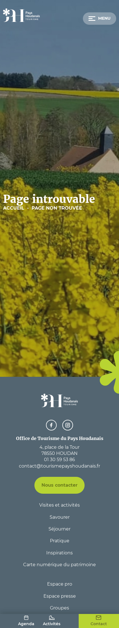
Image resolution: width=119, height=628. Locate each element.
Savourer (60, 517)
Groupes (59, 608)
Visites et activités (59, 505)
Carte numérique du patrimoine (59, 564)
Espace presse (59, 596)
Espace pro (59, 584)
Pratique (59, 540)
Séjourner (59, 529)
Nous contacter (59, 485)
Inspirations (59, 553)
